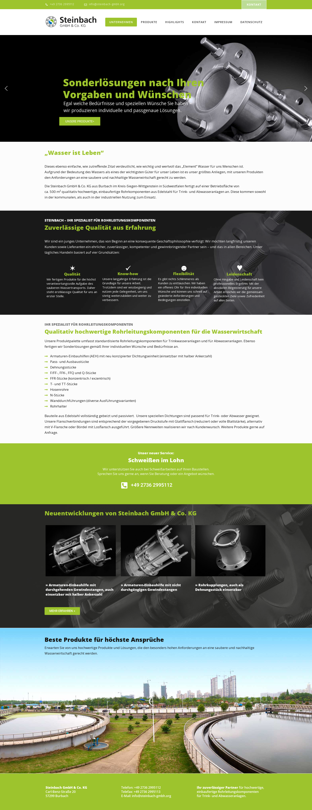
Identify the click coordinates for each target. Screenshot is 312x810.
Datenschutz (251, 22)
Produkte (149, 22)
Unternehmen (121, 22)
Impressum (223, 22)
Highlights (174, 22)
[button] (6, 88)
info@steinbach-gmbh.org (107, 4)
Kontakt (199, 22)
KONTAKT (254, 4)
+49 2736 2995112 (62, 4)
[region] (156, 88)
